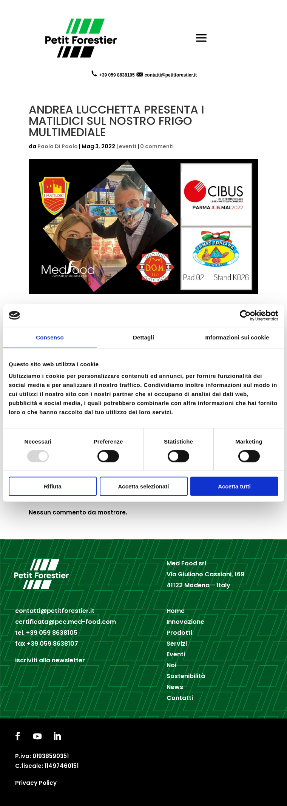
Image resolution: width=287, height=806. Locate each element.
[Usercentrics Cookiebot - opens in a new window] (245, 315)
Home (176, 610)
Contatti (180, 698)
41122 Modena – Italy (198, 585)
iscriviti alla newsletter (50, 660)
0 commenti (157, 146)
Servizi (177, 643)
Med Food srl (186, 563)
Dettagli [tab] (143, 337)
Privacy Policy (36, 783)
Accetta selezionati (143, 486)
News (175, 687)
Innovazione (185, 621)
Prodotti (179, 632)
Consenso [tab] (49, 337)
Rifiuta (53, 486)
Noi (171, 665)
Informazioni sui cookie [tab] (237, 337)
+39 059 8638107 (52, 643)
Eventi (176, 654)
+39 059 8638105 (51, 632)
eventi (127, 146)
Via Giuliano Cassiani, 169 (205, 574)
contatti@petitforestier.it (171, 75)
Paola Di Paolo (57, 146)
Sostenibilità (186, 676)
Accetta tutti (234, 486)
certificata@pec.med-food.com (65, 621)
